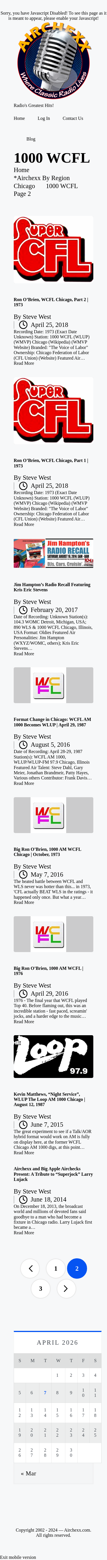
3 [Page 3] (40, 1288)
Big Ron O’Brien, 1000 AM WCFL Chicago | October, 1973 (47, 852)
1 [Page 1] (55, 1268)
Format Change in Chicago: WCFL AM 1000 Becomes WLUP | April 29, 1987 (52, 722)
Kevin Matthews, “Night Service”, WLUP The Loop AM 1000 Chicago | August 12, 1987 (49, 1099)
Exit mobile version (18, 1557)
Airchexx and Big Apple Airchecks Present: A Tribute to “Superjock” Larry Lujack (53, 1174)
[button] (30, 1268)
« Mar (28, 1473)
